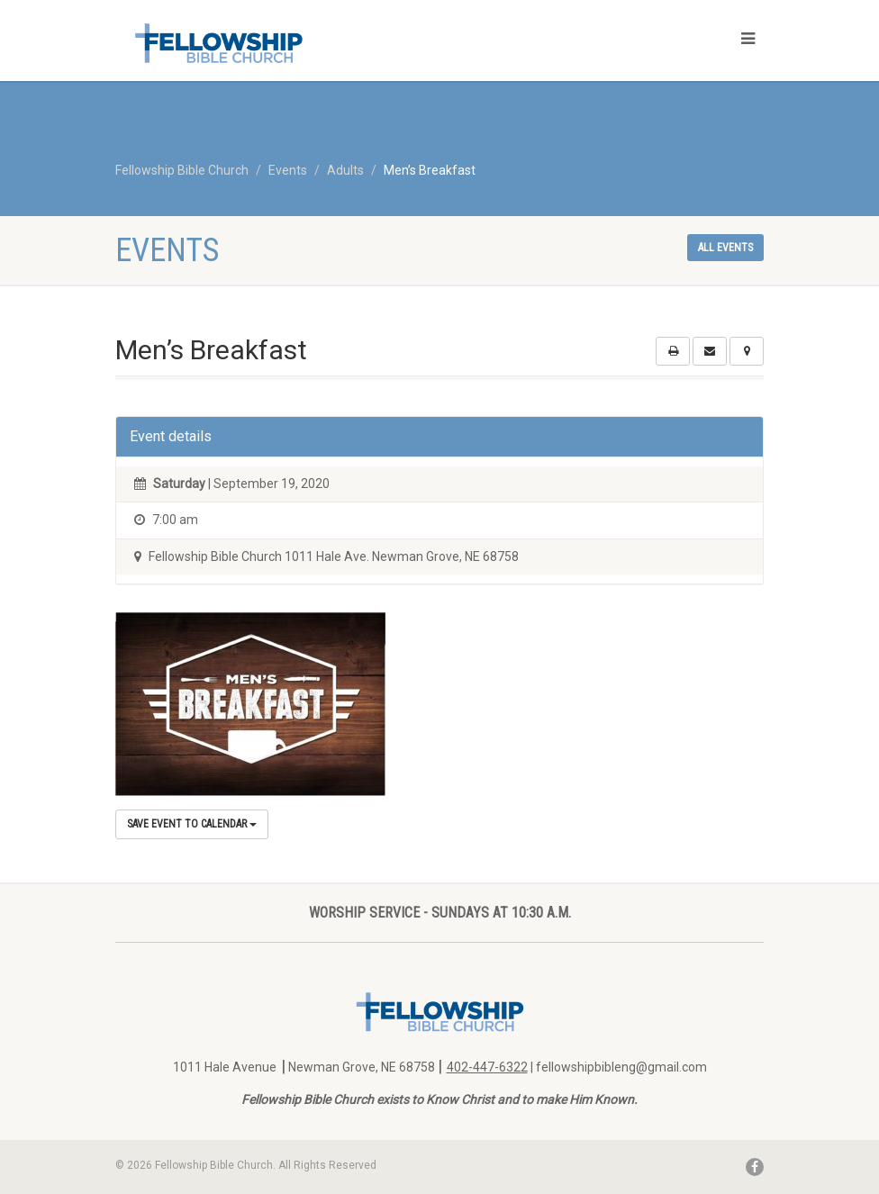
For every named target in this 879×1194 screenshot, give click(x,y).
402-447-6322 (487, 1067)
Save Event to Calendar (192, 824)
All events (725, 247)
